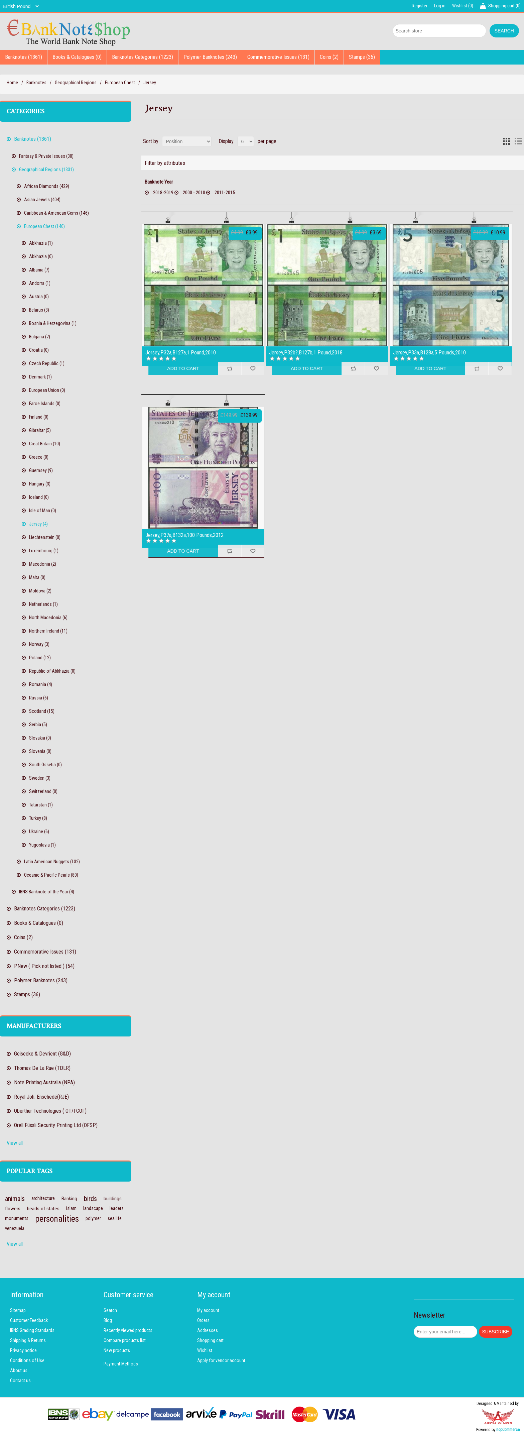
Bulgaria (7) (39, 336)
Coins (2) (329, 57)
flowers (12, 1209)
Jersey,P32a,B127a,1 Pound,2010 (180, 353)
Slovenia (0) (40, 751)
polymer (93, 1218)
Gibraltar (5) (40, 430)
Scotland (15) (41, 711)
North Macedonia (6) (48, 617)
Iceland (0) (39, 497)
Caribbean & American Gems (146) (56, 213)
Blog (108, 1320)
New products (117, 1350)
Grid (506, 141)
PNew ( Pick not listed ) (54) (44, 966)
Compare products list (125, 1340)
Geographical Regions (76, 82)
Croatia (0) (39, 350)
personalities (57, 1219)
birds (90, 1199)
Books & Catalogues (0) (77, 57)
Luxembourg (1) (43, 550)
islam (71, 1208)
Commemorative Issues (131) (278, 57)
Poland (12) (40, 657)
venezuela (14, 1228)
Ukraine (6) (39, 831)
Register (419, 5)
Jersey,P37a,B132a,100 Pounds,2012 (184, 535)
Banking (69, 1199)
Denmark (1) (40, 376)
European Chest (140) (44, 226)
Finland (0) (38, 417)
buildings (113, 1199)
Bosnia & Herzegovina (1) (53, 323)
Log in (439, 5)
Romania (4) (40, 684)
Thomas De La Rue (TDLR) (42, 1068)
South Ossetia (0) (45, 764)
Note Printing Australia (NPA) (44, 1082)
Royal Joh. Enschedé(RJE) (41, 1097)
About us (18, 1370)
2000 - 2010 (194, 193)
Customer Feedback (29, 1320)
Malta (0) (37, 577)
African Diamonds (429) (46, 186)
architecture (43, 1198)
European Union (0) (47, 390)
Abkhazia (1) (41, 243)
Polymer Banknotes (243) (210, 57)
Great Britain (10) (44, 443)
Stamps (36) (362, 57)
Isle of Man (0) (42, 510)
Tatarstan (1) (41, 804)
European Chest (120, 82)
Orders (203, 1320)
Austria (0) (39, 296)
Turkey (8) (38, 818)
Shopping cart (210, 1340)
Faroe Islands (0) (44, 403)
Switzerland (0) (43, 791)
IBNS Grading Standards (32, 1330)
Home (12, 82)
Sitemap (18, 1310)
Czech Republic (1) (46, 363)
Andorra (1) (39, 283)
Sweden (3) (39, 778)
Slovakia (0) (40, 738)
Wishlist (204, 1350)
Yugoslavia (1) (42, 845)
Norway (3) (39, 644)
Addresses (207, 1330)
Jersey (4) (38, 524)
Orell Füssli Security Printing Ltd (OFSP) (56, 1125)
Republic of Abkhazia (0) (52, 671)
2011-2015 (225, 193)
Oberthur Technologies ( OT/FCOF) (50, 1111)
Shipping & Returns (28, 1340)
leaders (117, 1208)
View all (15, 1143)
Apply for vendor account (221, 1360)
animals (15, 1199)
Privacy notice (23, 1350)
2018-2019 (163, 193)
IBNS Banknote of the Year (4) (46, 891)
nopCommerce (508, 1429)
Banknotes (36, 82)
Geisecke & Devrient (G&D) (42, 1054)
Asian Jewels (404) (42, 199)
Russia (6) (38, 697)
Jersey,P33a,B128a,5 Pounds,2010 (429, 353)
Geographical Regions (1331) (46, 169)
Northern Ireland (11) (48, 631)
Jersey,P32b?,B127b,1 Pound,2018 (306, 353)
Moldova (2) (40, 590)
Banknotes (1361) (23, 57)
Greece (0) (38, 457)
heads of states (43, 1209)
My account (208, 1310)
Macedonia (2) (42, 564)
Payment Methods (121, 1363)
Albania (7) (39, 269)
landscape (93, 1208)
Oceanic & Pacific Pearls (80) (51, 875)
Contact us (20, 1380)
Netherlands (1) (43, 604)
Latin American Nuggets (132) (52, 861)
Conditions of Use (27, 1360)
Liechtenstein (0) (44, 537)
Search (110, 1310)
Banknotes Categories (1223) (142, 57)
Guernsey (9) (41, 470)
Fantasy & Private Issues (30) (46, 156)
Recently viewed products (128, 1330)
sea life (115, 1218)
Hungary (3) (39, 483)
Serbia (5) (38, 724)
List (518, 141)
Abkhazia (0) (41, 256)
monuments (16, 1218)
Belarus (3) (39, 310)
